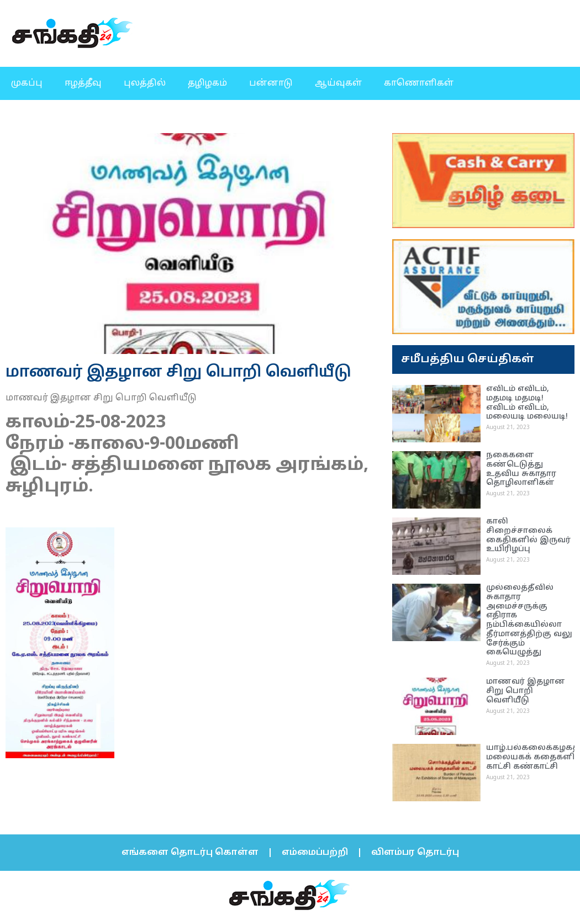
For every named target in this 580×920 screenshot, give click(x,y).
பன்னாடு (271, 83)
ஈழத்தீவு (83, 83)
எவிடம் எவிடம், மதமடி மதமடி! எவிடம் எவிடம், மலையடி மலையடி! (527, 402)
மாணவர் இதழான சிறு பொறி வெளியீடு (525, 691)
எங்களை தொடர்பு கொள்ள (190, 852)
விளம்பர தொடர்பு (415, 852)
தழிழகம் (207, 83)
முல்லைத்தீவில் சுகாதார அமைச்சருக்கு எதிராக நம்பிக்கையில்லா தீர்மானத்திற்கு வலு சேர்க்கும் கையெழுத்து (529, 620)
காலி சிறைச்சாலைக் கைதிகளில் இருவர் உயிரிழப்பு (528, 535)
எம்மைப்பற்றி (315, 852)
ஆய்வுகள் (338, 83)
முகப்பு (27, 83)
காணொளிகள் (419, 83)
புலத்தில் (145, 83)
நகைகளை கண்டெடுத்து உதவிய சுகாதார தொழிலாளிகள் (521, 469)
